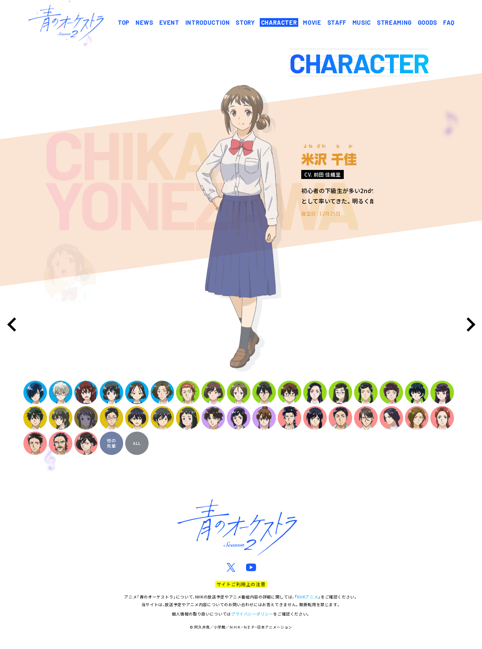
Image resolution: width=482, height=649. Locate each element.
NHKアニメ (307, 596)
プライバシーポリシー (252, 614)
